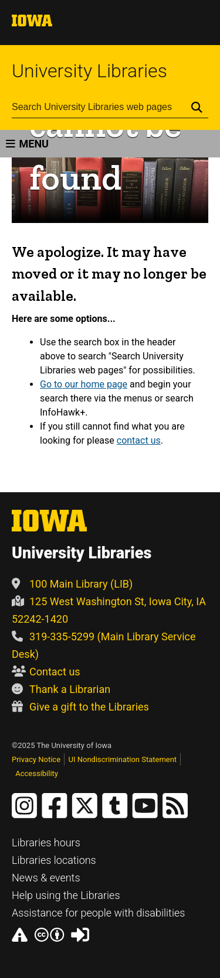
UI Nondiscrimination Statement (123, 759)
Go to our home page (83, 384)
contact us (139, 440)
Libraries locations (54, 860)
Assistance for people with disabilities (98, 913)
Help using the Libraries (66, 895)
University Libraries (89, 71)
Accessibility (36, 773)
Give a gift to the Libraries (80, 707)
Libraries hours (46, 842)
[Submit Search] (196, 107)
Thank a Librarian (61, 689)
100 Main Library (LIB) (72, 584)
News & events (46, 877)
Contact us (46, 671)
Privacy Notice (36, 759)
